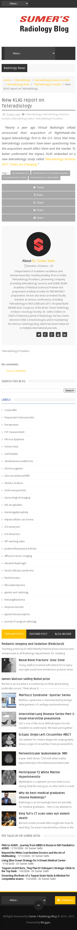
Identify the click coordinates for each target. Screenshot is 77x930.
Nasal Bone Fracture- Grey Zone (42, 660)
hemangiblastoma (14, 599)
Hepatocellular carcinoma (18, 519)
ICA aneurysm (12, 526)
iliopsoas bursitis (14, 607)
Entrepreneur (11, 424)
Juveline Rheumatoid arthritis (20, 548)
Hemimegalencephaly (16, 512)
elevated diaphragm (15, 563)
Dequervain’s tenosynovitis (19, 417)
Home (7, 80)
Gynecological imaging (17, 497)
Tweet (38, 187)
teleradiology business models (52, 80)
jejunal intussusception (17, 614)
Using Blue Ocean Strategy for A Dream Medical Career (33, 860)
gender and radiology (16, 592)
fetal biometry (12, 577)
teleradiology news (18, 84)
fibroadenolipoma (14, 585)
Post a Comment (16, 370)
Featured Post (38, 634)
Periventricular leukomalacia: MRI (43, 753)
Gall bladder (11, 454)
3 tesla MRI (10, 410)
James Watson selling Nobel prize (26, 679)
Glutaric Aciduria (13, 483)
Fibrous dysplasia (14, 439)
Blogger (45, 922)
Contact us (65, 900)
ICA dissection (12, 534)
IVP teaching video (14, 541)
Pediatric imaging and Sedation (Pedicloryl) (33, 644)
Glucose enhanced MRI (17, 475)
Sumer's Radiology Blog (43, 916)
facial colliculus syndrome (19, 570)
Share (38, 194)
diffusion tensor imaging (18, 556)
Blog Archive (63, 634)
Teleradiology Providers (48, 84)
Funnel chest (11, 446)
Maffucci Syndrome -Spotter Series (45, 695)
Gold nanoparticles (15, 490)
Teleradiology (22, 80)
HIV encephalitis (13, 505)
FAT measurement (14, 432)
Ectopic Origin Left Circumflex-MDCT (45, 734)
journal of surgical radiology (20, 621)
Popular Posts (14, 634)
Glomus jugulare (13, 468)
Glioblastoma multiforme (18, 461)
